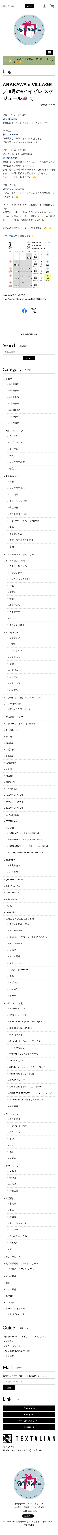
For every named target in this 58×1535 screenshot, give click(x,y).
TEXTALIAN (11, 821)
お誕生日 (10, 749)
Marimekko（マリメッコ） (22, 1073)
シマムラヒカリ (17, 1047)
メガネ (12, 1158)
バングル (13, 690)
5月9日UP (14, 384)
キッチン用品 (15, 533)
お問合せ (9, 1341)
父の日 (9, 769)
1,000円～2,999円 (14, 795)
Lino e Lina (11, 912)
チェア (12, 455)
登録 (9, 1387)
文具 (11, 527)
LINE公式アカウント (29, 1420)
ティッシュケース (18, 1223)
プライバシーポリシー (16, 1346)
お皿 (11, 585)
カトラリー (14, 611)
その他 (12, 950)
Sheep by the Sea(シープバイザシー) (27, 1041)
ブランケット (15, 1132)
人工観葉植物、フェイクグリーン (22, 1263)
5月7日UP (14, 390)
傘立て (12, 468)
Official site (29, 1408)
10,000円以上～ (13, 814)
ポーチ (12, 995)
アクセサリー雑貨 (18, 514)
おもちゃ (13, 1243)
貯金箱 (12, 1216)
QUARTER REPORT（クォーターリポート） (31, 1093)
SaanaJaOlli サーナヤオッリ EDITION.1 (28, 846)
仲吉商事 (13, 1106)
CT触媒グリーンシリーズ (21, 1268)
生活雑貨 (13, 507)
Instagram (29, 1414)
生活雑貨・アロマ (14, 717)
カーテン (13, 436)
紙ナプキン (14, 605)
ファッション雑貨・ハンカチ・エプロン (25, 697)
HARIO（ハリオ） (18, 1015)
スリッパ (13, 1229)
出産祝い (10, 756)
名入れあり (14, 865)
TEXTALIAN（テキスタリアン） (25, 1054)
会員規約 (9, 1356)
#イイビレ (14, 220)
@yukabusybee (10, 119)
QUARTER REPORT (16, 879)
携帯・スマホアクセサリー (22, 540)
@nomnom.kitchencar (13, 189)
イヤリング (14, 657)
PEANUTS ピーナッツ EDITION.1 (25, 839)
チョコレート (12, 730)
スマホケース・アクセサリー (20, 554)
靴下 (11, 1152)
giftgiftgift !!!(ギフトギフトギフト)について (25, 1336)
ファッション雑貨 (18, 501)
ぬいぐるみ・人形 (18, 1236)
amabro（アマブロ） (19, 1060)
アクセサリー (12, 632)
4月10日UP (14, 397)
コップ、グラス (17, 572)
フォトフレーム (13, 1257)
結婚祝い (10, 743)
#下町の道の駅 (10, 235)
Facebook (29, 1426)
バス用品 (13, 494)
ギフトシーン (12, 1166)
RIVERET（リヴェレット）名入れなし (28, 937)
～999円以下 (12, 788)
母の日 (9, 736)
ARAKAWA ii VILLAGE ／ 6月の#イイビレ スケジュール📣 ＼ (28, 91)
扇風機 (12, 1203)
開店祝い (10, 775)
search (30, 6)
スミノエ (10, 828)
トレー (12, 618)
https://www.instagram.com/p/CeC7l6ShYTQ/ (24, 299)
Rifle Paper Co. (13, 886)
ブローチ (13, 676)
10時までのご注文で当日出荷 (20, 918)
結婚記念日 (11, 762)
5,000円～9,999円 (14, 808)
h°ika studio (11, 899)
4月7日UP (14, 403)
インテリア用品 (17, 488)
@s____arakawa (10, 134)
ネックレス (14, 637)
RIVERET (10, 860)
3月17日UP (14, 410)
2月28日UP (14, 416)
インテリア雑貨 (17, 462)
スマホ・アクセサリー (16, 1309)
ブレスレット (15, 650)
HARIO (9, 905)
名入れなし (14, 872)
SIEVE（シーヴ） (18, 1080)
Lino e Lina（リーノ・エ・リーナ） (26, 1086)
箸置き (12, 592)
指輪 (11, 663)
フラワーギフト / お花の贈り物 (24, 520)
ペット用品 (11, 1289)
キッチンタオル (17, 625)
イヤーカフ (14, 683)
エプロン (13, 982)
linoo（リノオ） (17, 1034)
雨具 (11, 976)
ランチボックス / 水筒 (20, 579)
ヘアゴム (13, 670)
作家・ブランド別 (14, 1003)
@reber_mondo (10, 158)
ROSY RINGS (12, 892)
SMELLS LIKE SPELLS (20, 1028)
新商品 (9, 379)
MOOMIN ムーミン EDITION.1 (24, 833)
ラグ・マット (15, 442)
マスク (12, 1145)
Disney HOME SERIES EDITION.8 (26, 852)
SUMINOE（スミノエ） (20, 1008)
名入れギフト (12, 476)
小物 (11, 546)
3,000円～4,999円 (14, 801)
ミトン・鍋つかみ (18, 566)
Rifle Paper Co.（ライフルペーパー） (27, 1099)
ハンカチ (13, 989)
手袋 (11, 1139)
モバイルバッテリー (19, 1314)
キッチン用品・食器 (15, 561)
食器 (11, 481)
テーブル (13, 449)
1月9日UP (14, 423)
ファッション (15, 963)
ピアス (12, 644)
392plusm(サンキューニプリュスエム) (27, 1067)
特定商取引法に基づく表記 (18, 1351)
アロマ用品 (14, 956)
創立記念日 (11, 782)
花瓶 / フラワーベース (20, 709)
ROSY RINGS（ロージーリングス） (27, 1021)
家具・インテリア (14, 431)
